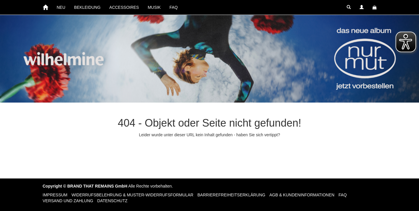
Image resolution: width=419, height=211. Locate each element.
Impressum (55, 195)
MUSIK (154, 7)
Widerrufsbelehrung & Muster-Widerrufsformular (132, 195)
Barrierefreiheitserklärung (231, 195)
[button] (348, 7)
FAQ (174, 7)
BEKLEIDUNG (87, 7)
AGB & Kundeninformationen (301, 195)
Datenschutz (112, 200)
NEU (61, 7)
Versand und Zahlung (68, 200)
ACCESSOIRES (124, 7)
